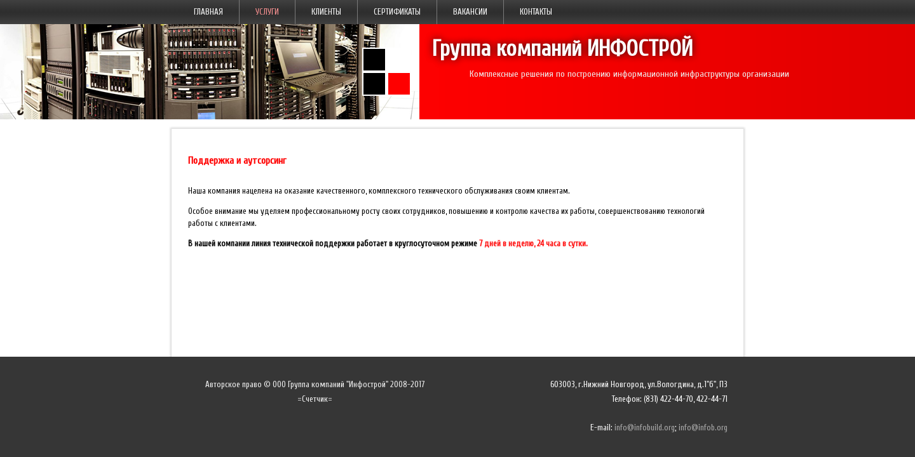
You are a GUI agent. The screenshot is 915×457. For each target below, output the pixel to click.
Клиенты (326, 12)
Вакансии (470, 12)
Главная (208, 12)
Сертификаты (397, 12)
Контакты (536, 12)
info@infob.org (703, 427)
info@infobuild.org (644, 427)
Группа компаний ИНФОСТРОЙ (562, 49)
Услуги (267, 12)
